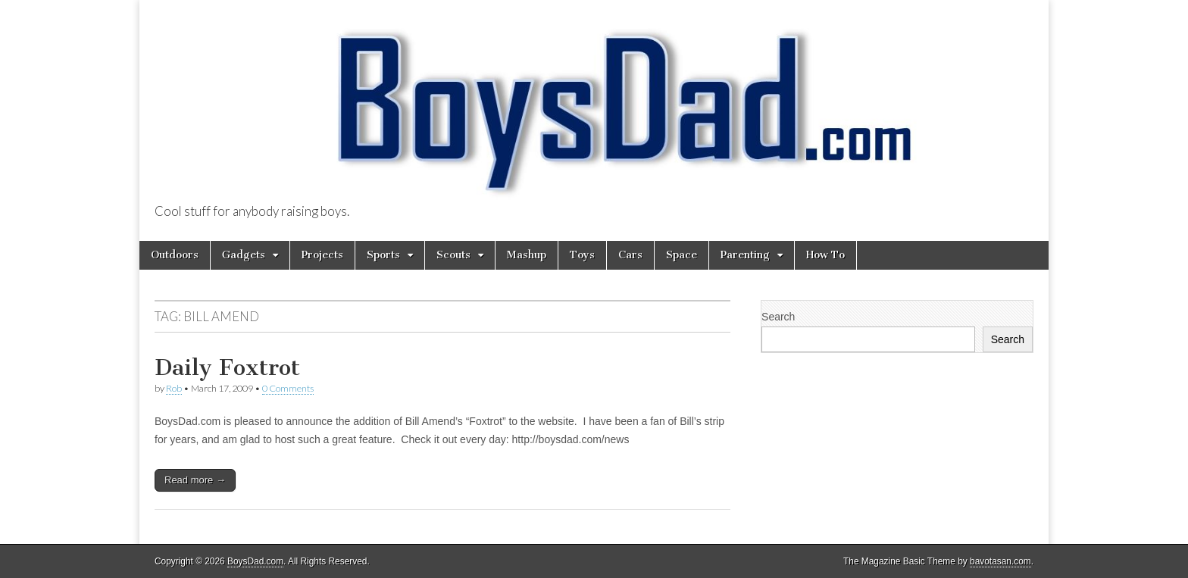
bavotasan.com (1000, 561)
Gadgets (243, 254)
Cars (630, 254)
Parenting (745, 254)
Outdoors (175, 254)
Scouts (453, 254)
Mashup (526, 254)
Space (681, 254)
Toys (582, 254)
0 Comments (288, 388)
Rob (174, 388)
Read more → (195, 480)
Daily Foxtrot (227, 367)
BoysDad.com (255, 561)
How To (825, 254)
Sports (383, 254)
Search (778, 317)
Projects (322, 254)
